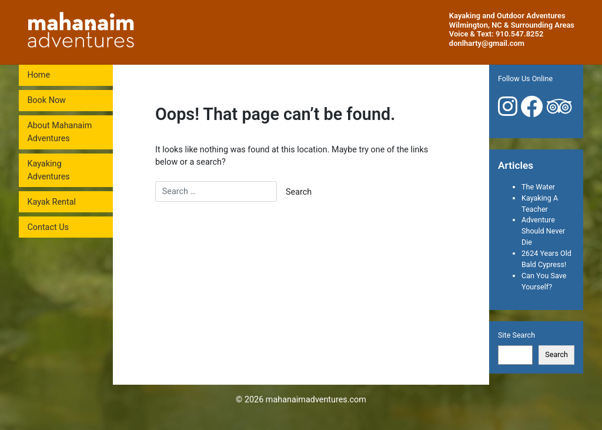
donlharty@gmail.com (486, 43)
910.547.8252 (519, 33)
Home (38, 75)
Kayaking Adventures (48, 170)
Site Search (516, 335)
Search (556, 354)
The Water (538, 186)
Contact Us (48, 227)
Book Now (46, 100)
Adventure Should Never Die (543, 230)
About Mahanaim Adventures (59, 132)
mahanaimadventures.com (316, 400)
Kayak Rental (51, 202)
